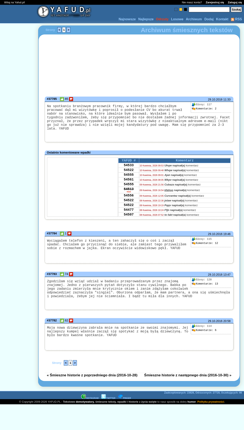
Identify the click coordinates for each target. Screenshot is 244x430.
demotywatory (85, 408)
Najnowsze (127, 19)
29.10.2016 (215, 99)
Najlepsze (145, 19)
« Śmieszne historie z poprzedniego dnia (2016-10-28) (92, 382)
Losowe (177, 19)
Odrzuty (162, 19)
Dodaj (209, 19)
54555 (129, 179)
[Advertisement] (18, 215)
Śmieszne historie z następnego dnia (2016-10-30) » (187, 382)
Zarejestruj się (215, 2)
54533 (129, 168)
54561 (129, 184)
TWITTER (108, 405)
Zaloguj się (235, 2)
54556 (129, 203)
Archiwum (194, 19)
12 (205, 244)
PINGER (124, 405)
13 (205, 286)
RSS (236, 19)
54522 (129, 173)
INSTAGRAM (90, 405)
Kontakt (222, 19)
